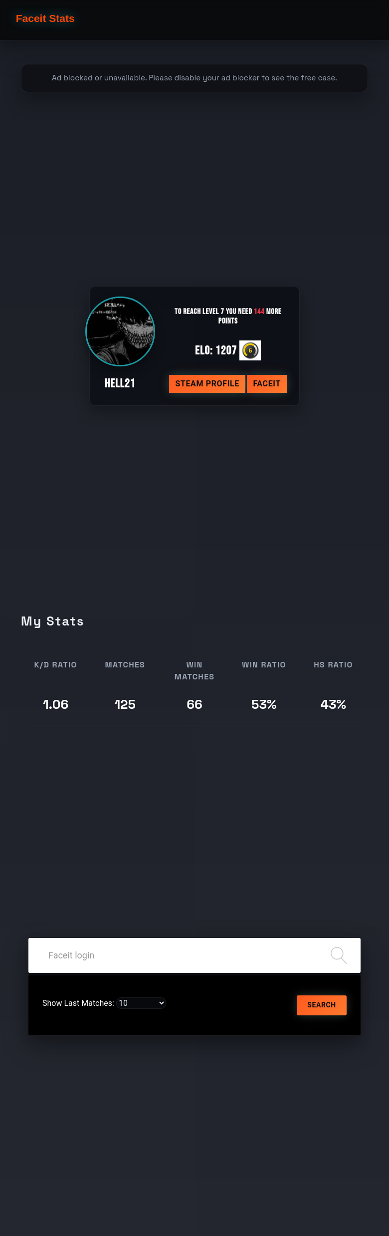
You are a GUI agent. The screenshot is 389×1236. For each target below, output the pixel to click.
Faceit (267, 383)
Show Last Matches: (78, 1003)
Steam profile (207, 383)
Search (321, 1005)
